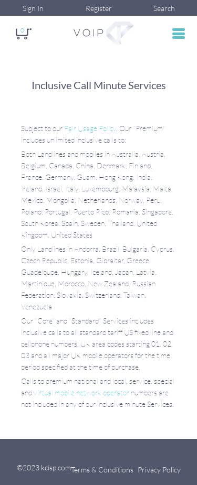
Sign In (33, 8)
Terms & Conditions (102, 469)
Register (99, 8)
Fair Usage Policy (90, 128)
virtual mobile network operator (81, 392)
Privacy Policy (159, 469)
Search (164, 8)
